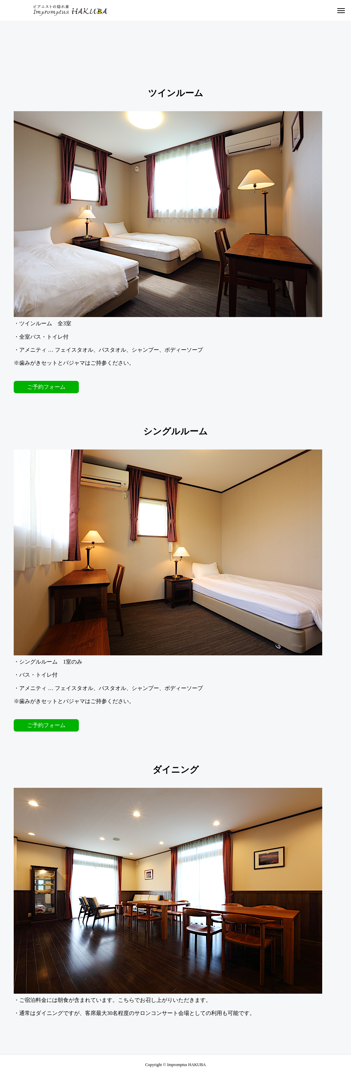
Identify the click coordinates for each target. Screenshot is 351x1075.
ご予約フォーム (46, 387)
